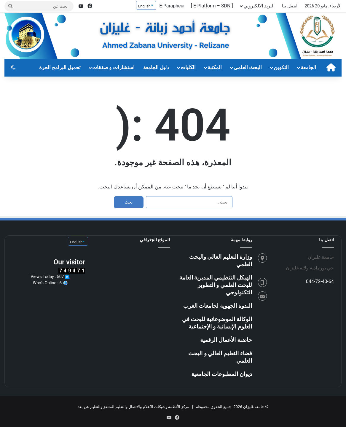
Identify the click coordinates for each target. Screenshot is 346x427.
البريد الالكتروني (259, 6)
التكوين (281, 67)
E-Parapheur (172, 6)
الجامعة (308, 67)
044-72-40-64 (320, 281)
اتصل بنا (289, 6)
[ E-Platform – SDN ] (212, 6)
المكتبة (215, 67)
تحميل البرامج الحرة (60, 67)
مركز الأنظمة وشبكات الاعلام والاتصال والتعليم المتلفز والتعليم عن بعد (133, 406)
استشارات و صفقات (113, 67)
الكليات (188, 67)
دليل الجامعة (156, 67)
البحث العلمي (248, 67)
